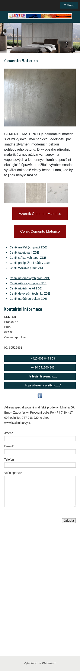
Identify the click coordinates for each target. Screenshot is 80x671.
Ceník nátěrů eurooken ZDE (28, 298)
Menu (69, 5)
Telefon (9, 459)
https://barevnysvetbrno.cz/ (43, 385)
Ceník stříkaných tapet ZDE (28, 257)
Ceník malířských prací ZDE (28, 247)
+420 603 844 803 (43, 358)
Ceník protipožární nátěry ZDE (30, 262)
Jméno (8, 433)
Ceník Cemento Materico (40, 231)
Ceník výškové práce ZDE (27, 268)
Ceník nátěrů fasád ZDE (26, 288)
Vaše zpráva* (13, 472)
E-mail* (9, 446)
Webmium (49, 663)
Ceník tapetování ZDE (24, 252)
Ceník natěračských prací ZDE (30, 278)
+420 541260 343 (42, 367)
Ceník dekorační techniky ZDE (30, 293)
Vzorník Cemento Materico (40, 214)
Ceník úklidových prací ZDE (28, 283)
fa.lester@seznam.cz (43, 376)
